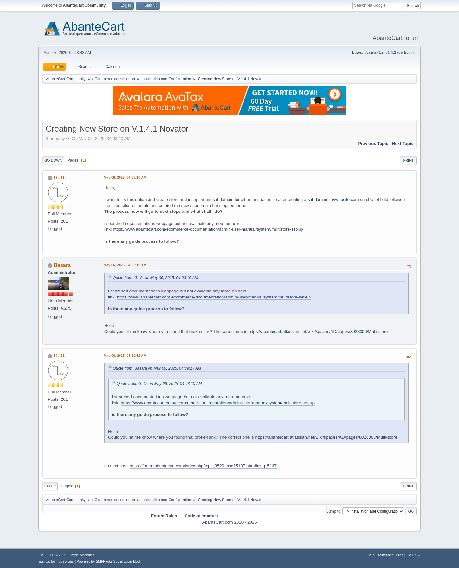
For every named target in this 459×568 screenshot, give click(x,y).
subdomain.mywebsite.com (333, 199)
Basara (62, 265)
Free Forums (65, 561)
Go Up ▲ (413, 555)
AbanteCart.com (217, 522)
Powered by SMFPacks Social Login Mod (108, 561)
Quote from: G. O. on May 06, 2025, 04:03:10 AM (155, 278)
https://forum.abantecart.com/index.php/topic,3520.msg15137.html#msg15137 (203, 466)
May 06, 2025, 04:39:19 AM (125, 265)
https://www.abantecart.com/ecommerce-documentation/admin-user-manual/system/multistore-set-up (208, 229)
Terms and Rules (391, 555)
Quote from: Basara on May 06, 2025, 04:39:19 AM (157, 368)
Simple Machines (81, 555)
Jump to (333, 511)
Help (371, 555)
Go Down (53, 160)
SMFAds (44, 561)
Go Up (50, 486)
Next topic (402, 143)
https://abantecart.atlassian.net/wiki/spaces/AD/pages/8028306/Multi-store (318, 331)
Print (408, 160)
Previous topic (373, 143)
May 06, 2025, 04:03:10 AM (125, 177)
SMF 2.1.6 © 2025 (52, 555)
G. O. (60, 177)
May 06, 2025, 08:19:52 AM (125, 355)
